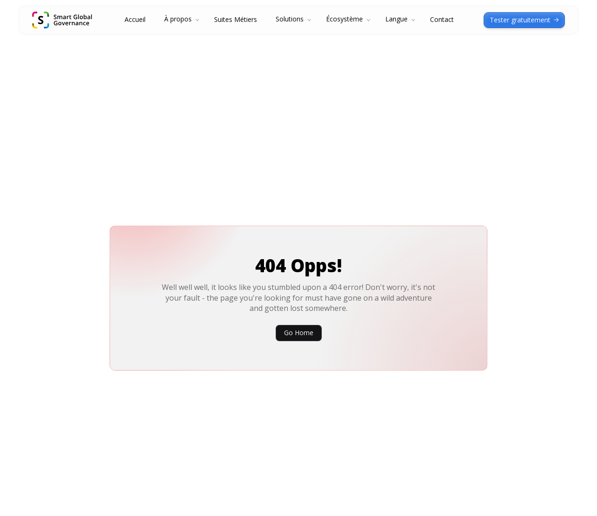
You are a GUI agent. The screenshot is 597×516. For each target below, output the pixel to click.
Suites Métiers (235, 20)
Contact (442, 20)
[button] (179, 20)
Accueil (135, 20)
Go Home (298, 332)
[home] (62, 20)
